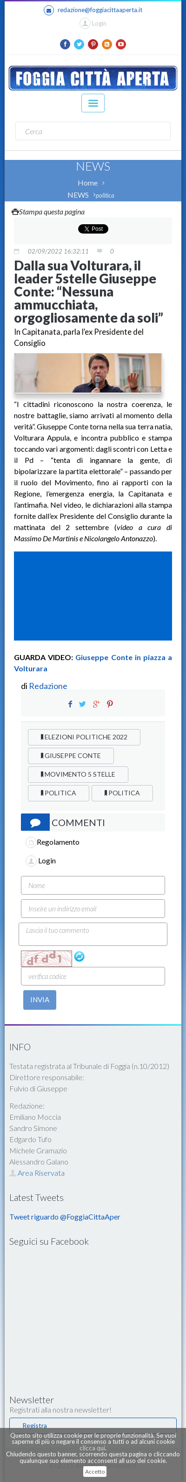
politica (105, 195)
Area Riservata (37, 1172)
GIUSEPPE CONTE (71, 755)
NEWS (78, 194)
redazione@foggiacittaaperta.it (93, 10)
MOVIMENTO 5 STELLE (78, 774)
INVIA (39, 999)
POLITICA (58, 793)
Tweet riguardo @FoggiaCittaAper (64, 1216)
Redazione (49, 686)
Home (88, 182)
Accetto (95, 1471)
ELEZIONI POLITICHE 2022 (84, 737)
